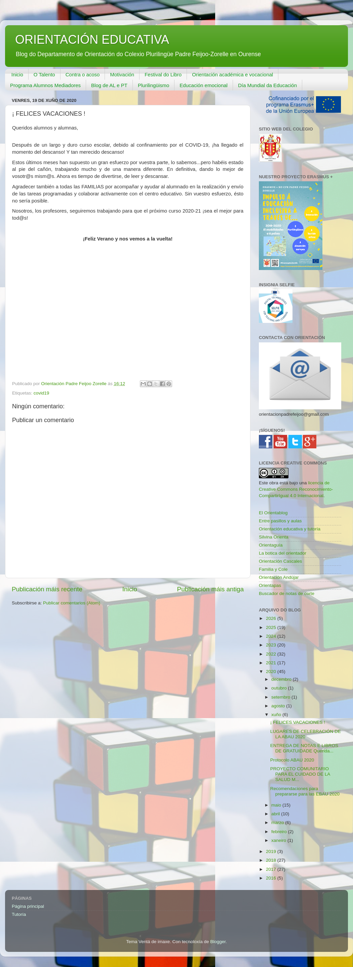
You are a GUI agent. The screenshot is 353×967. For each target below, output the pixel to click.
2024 (271, 636)
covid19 (41, 393)
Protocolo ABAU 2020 (292, 760)
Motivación (122, 74)
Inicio (17, 74)
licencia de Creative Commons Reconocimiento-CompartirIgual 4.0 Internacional (296, 489)
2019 (271, 851)
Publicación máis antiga (210, 589)
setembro (281, 697)
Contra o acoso (83, 74)
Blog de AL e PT (109, 85)
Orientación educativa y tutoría (289, 528)
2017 (271, 869)
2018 (271, 860)
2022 (271, 654)
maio (276, 805)
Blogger (218, 941)
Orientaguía (271, 545)
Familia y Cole (273, 569)
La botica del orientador (282, 553)
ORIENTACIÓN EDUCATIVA (92, 39)
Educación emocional (204, 85)
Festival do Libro (163, 74)
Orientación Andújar (279, 577)
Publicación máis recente (47, 589)
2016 (271, 878)
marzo (278, 822)
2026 (271, 618)
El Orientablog (273, 512)
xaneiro (279, 840)
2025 (271, 627)
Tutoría (19, 914)
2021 (271, 662)
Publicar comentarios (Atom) (71, 602)
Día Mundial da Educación (267, 85)
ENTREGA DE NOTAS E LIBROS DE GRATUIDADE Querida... (304, 748)
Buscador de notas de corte (286, 593)
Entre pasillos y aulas (280, 520)
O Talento (44, 74)
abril (276, 813)
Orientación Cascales (280, 561)
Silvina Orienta (273, 537)
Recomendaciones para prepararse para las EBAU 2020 (305, 791)
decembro (282, 679)
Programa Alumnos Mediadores (45, 85)
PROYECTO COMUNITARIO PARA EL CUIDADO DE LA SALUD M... (300, 774)
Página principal (28, 906)
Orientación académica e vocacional (232, 74)
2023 (271, 644)
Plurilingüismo (153, 85)
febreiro (279, 831)
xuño (276, 714)
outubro (279, 688)
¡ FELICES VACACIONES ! (297, 722)
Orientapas (270, 585)
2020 (271, 671)
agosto (278, 705)
